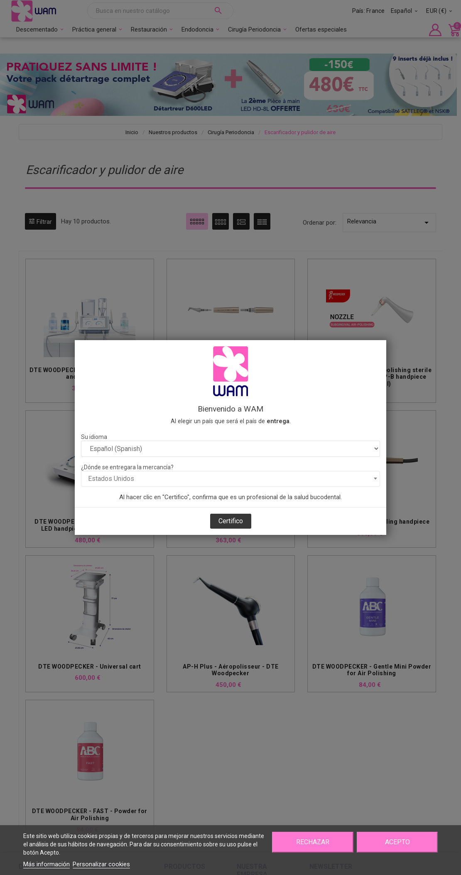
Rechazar (312, 842)
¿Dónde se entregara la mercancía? (127, 467)
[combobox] (230, 479)
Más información (46, 864)
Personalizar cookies (101, 864)
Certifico (230, 521)
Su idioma (94, 437)
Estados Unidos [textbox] (111, 479)
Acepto (397, 842)
